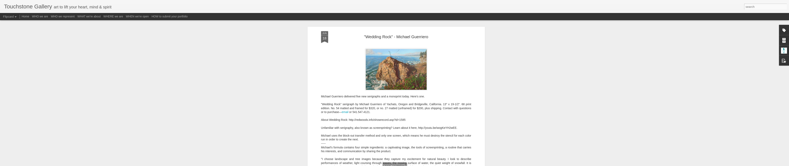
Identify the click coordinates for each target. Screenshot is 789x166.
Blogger (407, 164)
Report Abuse (418, 164)
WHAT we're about (89, 16)
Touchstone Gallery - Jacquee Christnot (412, 135)
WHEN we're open (137, 16)
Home (25, 16)
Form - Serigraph (386, 140)
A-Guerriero (367, 140)
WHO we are (40, 16)
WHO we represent (63, 16)
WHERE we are (113, 16)
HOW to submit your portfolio (170, 16)
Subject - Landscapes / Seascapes (420, 140)
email (345, 47)
